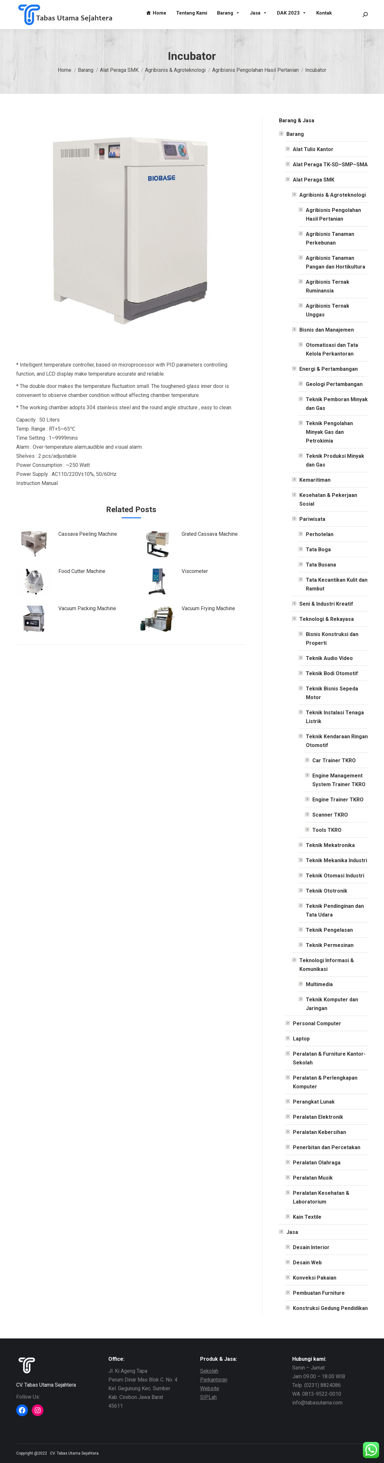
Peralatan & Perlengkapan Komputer (325, 1082)
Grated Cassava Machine (210, 534)
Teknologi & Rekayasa (326, 619)
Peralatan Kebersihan (319, 1132)
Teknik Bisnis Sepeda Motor (332, 693)
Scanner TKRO (330, 815)
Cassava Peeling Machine (87, 534)
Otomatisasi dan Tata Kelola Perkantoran (332, 349)
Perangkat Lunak (314, 1102)
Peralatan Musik (313, 1178)
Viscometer (195, 571)
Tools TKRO (327, 830)
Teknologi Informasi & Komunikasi (326, 964)
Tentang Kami (191, 13)
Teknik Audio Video (329, 658)
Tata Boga (318, 549)
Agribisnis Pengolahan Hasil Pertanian (333, 214)
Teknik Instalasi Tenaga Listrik (335, 717)
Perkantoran (213, 1380)
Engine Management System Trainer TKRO (339, 780)
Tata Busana (321, 565)
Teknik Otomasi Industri (335, 876)
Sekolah (209, 1371)
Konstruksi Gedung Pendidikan (330, 1308)
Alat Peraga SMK (313, 180)
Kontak (324, 13)
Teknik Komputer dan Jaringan (332, 1003)
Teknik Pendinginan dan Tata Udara (335, 910)
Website (209, 1388)
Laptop (301, 1039)
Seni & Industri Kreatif (326, 604)
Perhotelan (319, 534)
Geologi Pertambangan (334, 384)
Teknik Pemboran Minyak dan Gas (337, 403)
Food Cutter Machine (81, 571)
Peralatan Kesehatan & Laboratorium (321, 1197)
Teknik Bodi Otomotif (332, 673)
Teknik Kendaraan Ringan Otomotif (337, 740)
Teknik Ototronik (326, 891)
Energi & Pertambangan (328, 369)
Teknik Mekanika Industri (336, 860)
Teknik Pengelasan (329, 930)
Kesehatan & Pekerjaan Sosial (328, 499)
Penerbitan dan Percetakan (326, 1147)
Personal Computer (317, 1023)
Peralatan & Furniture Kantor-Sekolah (329, 1058)
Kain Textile (307, 1217)
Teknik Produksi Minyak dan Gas (335, 460)
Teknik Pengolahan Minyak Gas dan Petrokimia (329, 432)
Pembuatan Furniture (319, 1293)
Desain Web (307, 1263)
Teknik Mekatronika (330, 845)
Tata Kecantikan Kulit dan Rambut (336, 584)
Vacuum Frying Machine (208, 608)
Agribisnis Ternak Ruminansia (327, 286)
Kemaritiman (314, 480)
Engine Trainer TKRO (338, 800)
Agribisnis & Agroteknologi (332, 195)
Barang (228, 13)
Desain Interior (311, 1247)
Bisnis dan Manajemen (326, 330)
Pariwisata (312, 519)
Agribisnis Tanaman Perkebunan (330, 238)
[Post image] (34, 544)
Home (159, 13)
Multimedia (319, 984)
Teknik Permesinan (330, 945)
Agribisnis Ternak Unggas (327, 310)
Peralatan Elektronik (318, 1117)
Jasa (258, 13)
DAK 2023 (291, 13)
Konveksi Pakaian (314, 1278)
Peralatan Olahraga (317, 1163)
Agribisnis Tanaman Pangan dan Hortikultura (335, 262)
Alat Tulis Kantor (313, 149)
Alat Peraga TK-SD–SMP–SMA (330, 164)
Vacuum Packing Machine (87, 608)
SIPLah (208, 1397)
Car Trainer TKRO (334, 760)
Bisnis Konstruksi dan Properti (332, 638)
